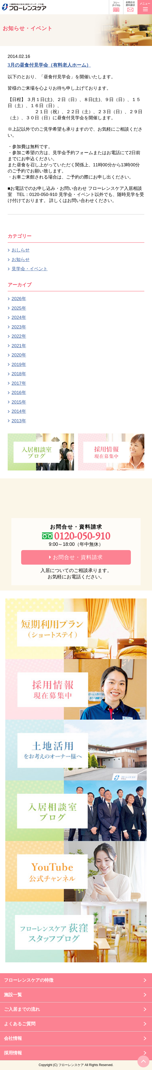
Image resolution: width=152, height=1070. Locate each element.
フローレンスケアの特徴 (28, 980)
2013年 (19, 420)
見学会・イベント (30, 268)
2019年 (19, 364)
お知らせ (21, 259)
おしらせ (21, 250)
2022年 (19, 336)
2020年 (19, 355)
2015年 (19, 402)
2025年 (19, 308)
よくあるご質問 (19, 1023)
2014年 (19, 411)
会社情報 (13, 1038)
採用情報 (13, 1052)
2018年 (19, 373)
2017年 (19, 383)
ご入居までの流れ (22, 1009)
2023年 (19, 327)
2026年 (19, 298)
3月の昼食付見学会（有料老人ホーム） (49, 65)
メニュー (145, 6)
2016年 (19, 392)
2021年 (19, 345)
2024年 (19, 317)
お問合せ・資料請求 (76, 557)
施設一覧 (13, 994)
